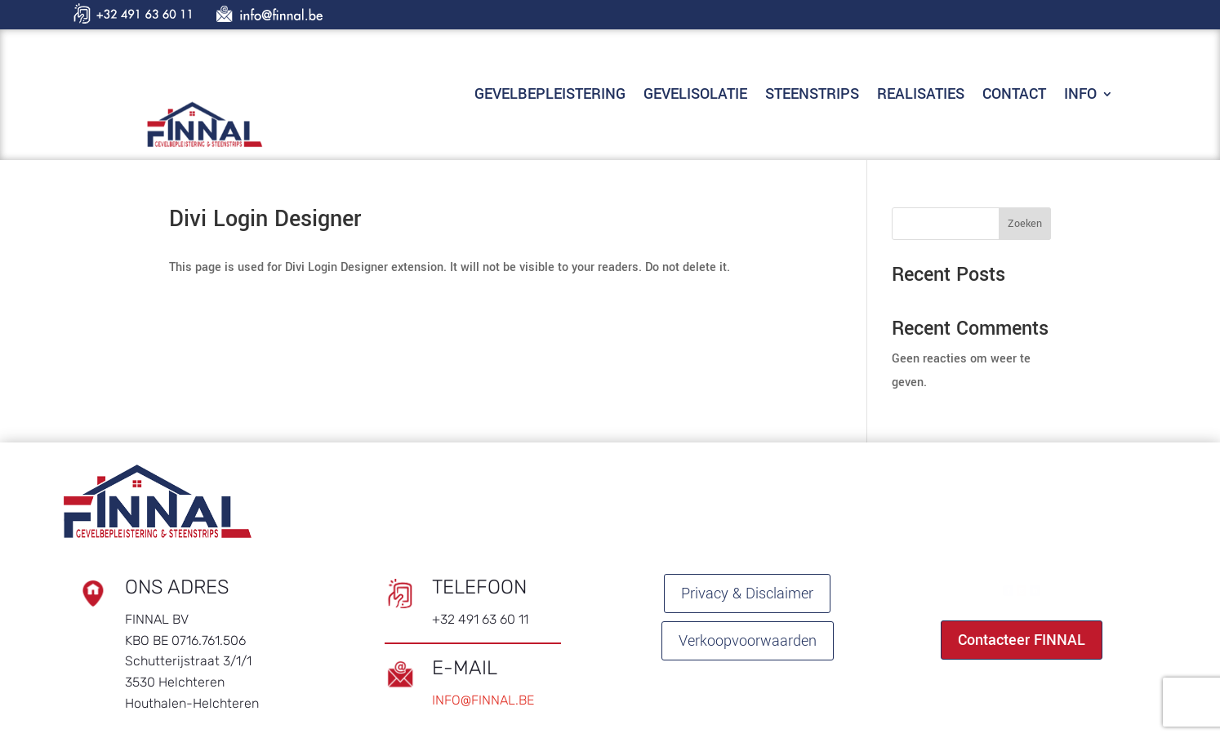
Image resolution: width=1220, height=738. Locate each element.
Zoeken (1025, 223)
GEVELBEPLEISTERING (550, 96)
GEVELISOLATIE (695, 96)
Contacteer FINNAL (1021, 640)
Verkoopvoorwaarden (748, 640)
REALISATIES (920, 96)
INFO (1080, 96)
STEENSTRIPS (812, 96)
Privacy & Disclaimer (747, 593)
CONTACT (1014, 96)
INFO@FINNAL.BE (483, 700)
